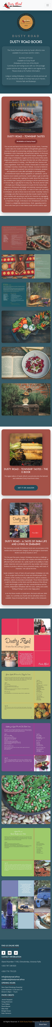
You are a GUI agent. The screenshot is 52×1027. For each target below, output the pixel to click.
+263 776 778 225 (9, 971)
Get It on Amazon (26, 490)
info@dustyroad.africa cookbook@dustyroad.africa (13, 978)
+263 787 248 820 (9, 966)
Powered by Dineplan (45, 1021)
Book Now (43, 1024)
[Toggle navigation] (47, 5)
